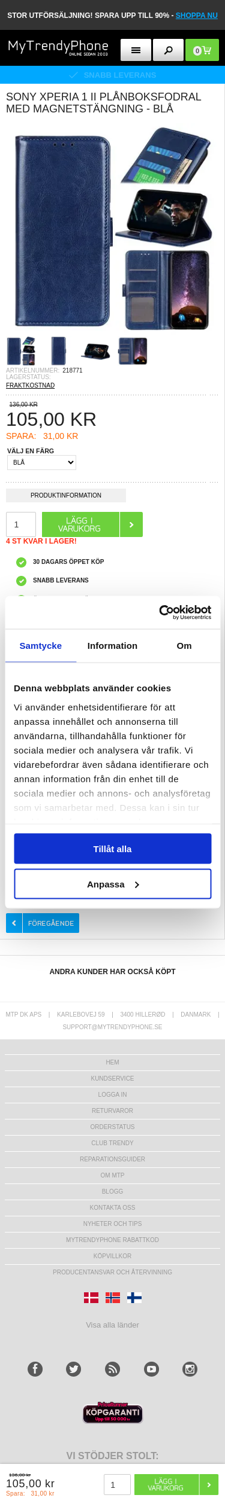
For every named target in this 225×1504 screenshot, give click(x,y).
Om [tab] (184, 645)
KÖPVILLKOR (112, 1256)
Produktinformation (66, 497)
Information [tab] (113, 645)
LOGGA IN (112, 1094)
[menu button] (136, 50)
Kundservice (112, 1078)
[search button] (168, 50)
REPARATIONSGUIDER (112, 1159)
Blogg (113, 1191)
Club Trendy (112, 1143)
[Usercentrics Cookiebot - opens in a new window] (160, 612)
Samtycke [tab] (40, 645)
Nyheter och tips (112, 1224)
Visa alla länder (112, 1325)
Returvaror (112, 1111)
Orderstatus (112, 1127)
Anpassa (113, 883)
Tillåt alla (113, 849)
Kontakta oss (113, 1207)
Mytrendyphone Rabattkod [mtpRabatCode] (112, 1240)
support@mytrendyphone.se (112, 1027)
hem (112, 1062)
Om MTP (113, 1175)
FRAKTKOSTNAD (30, 385)
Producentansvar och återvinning (112, 1272)
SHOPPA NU (197, 15)
